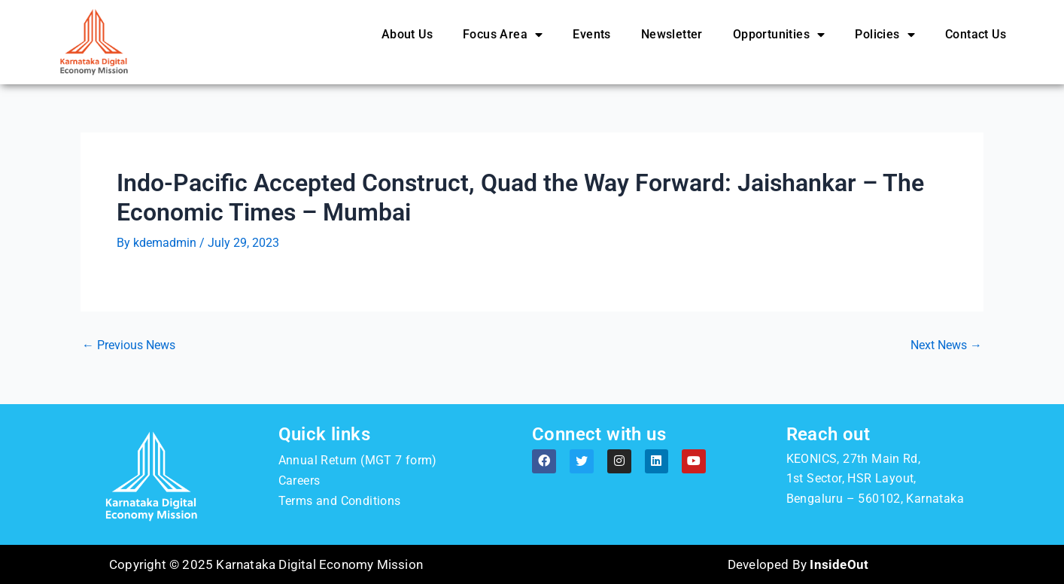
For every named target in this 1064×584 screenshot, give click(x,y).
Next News (946, 345)
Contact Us (975, 34)
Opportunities (779, 34)
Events (591, 34)
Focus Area (503, 34)
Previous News (128, 345)
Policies (885, 34)
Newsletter (672, 34)
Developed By (798, 564)
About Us (407, 34)
